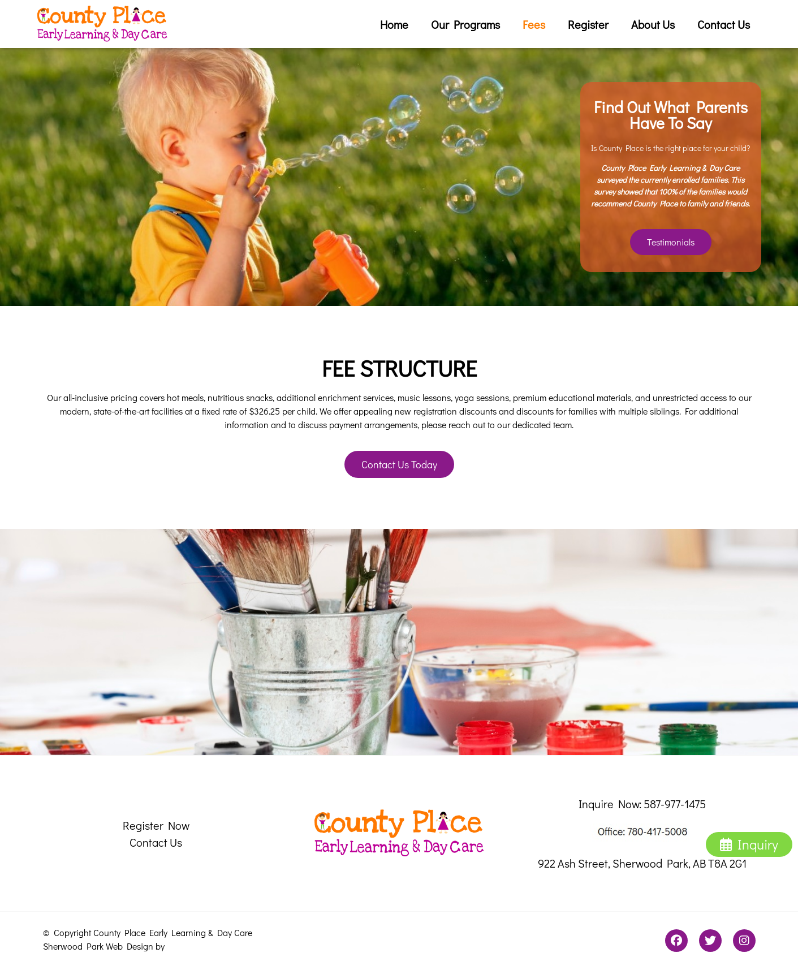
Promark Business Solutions (222, 946)
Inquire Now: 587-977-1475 (642, 803)
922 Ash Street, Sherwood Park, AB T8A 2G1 (642, 863)
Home (394, 24)
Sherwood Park (73, 946)
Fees (534, 24)
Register (588, 24)
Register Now (156, 825)
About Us (653, 24)
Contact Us (723, 24)
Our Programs (465, 24)
